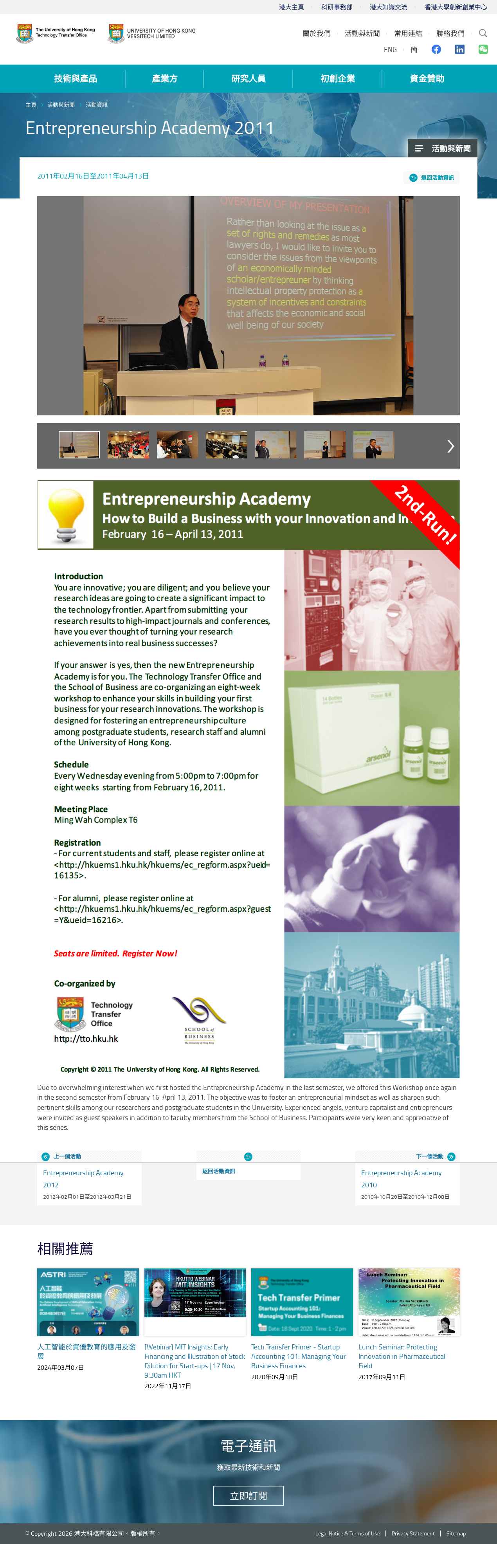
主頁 (30, 104)
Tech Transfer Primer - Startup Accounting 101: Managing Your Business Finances (298, 1356)
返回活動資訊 (437, 177)
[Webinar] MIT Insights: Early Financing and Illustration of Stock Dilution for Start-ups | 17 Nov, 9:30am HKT (194, 1361)
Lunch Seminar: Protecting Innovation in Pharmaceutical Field (401, 1356)
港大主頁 (291, 7)
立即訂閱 (248, 1495)
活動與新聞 (61, 104)
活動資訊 (97, 104)
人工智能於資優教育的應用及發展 (86, 1351)
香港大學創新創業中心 (456, 7)
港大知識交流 (388, 7)
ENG (390, 49)
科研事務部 (337, 7)
